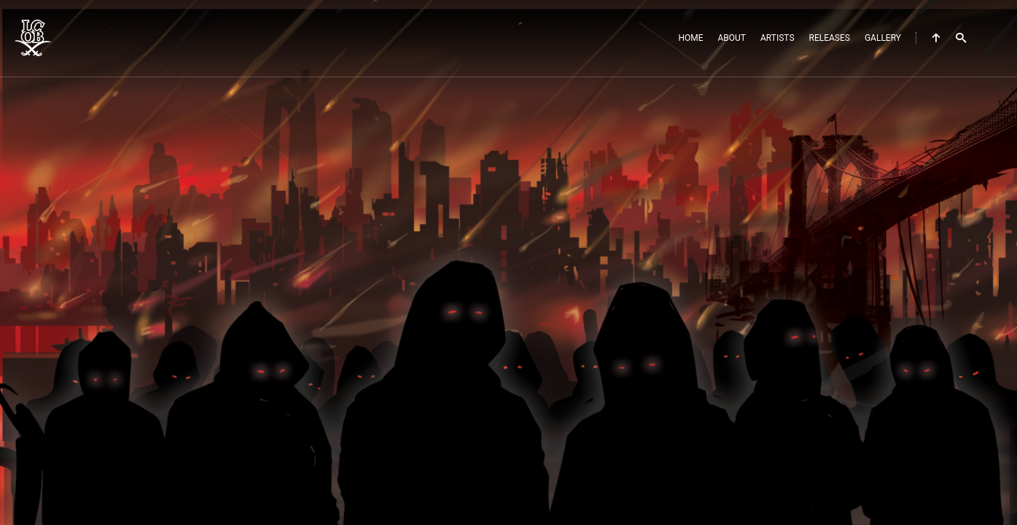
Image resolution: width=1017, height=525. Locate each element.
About (732, 38)
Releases (829, 38)
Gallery (883, 38)
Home (690, 38)
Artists (777, 38)
